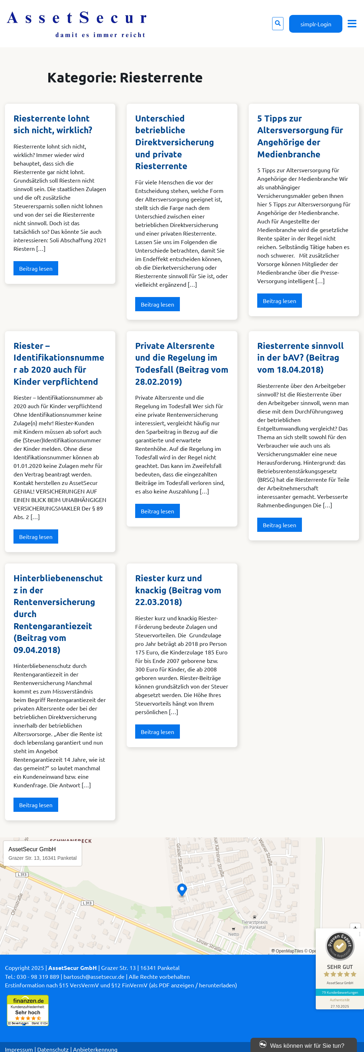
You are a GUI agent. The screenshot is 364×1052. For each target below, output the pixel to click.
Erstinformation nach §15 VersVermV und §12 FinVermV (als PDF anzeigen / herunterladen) (121, 984)
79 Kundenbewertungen (340, 992)
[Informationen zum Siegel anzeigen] (340, 1002)
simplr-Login (315, 23)
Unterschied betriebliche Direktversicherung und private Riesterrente (174, 142)
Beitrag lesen (36, 268)
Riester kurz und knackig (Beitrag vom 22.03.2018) (178, 589)
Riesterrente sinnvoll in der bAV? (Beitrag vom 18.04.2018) (300, 357)
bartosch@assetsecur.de (94, 976)
